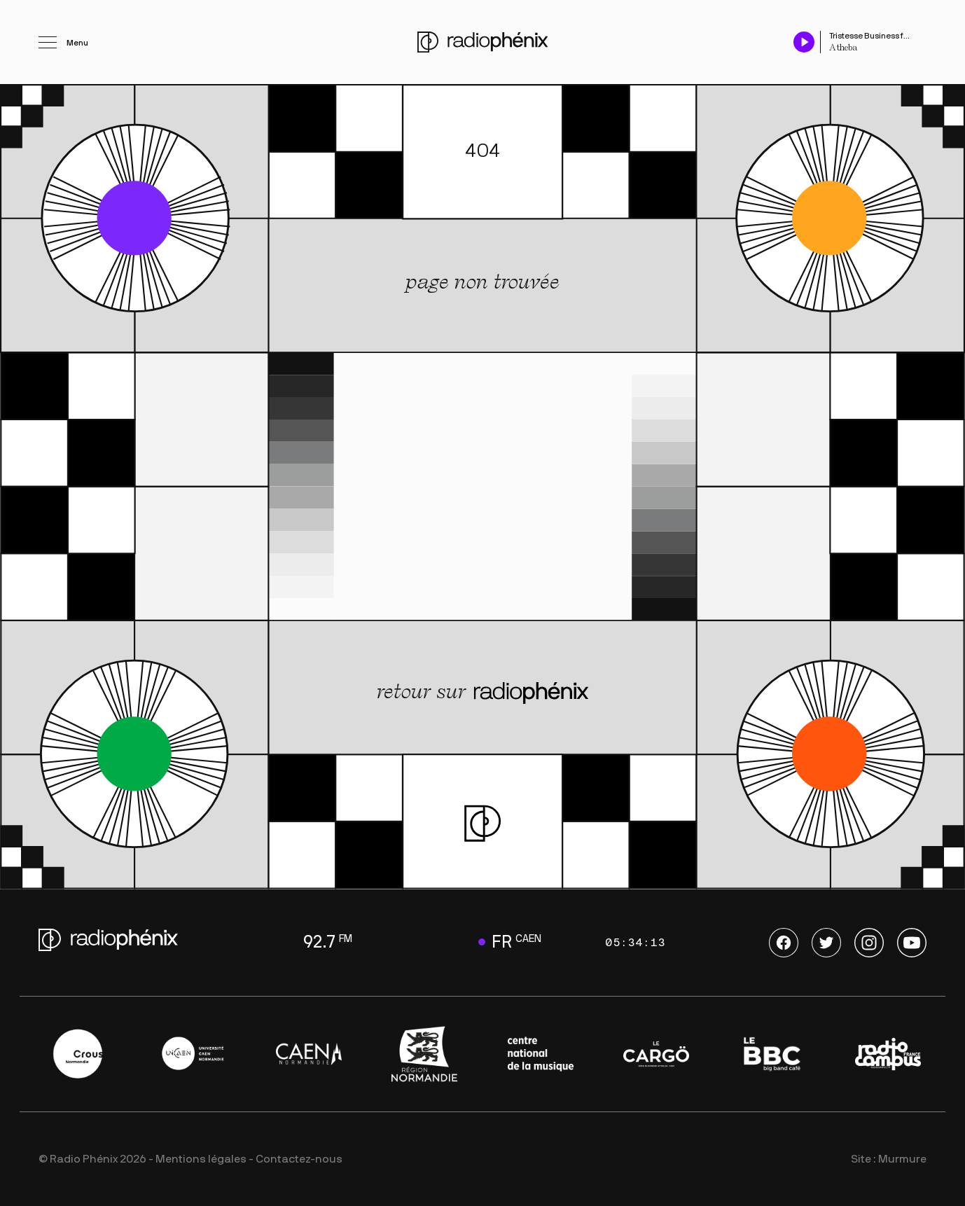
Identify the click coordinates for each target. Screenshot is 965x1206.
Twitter (826, 942)
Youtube (911, 942)
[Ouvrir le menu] (63, 42)
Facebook (783, 942)
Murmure (902, 1159)
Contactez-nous (299, 1159)
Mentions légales (201, 1159)
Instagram (869, 942)
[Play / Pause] (803, 42)
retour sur (483, 691)
